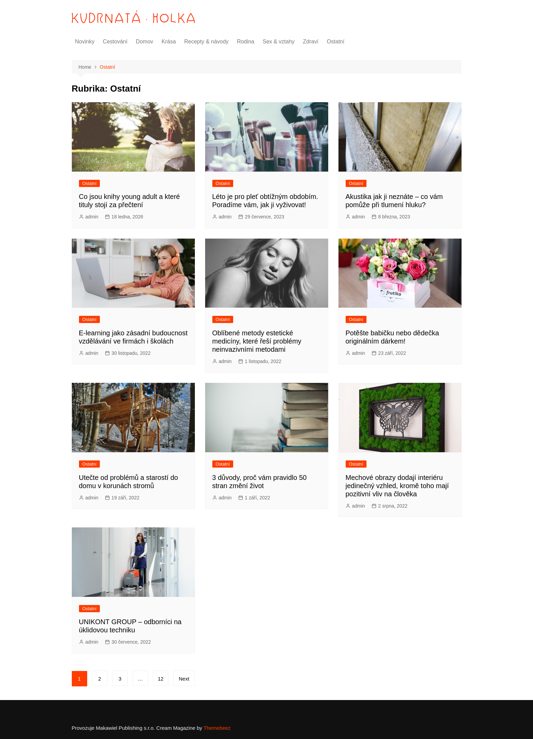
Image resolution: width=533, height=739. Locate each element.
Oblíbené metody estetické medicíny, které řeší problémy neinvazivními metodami (257, 341)
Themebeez (216, 728)
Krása (169, 41)
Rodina (245, 41)
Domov (144, 41)
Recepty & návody (206, 41)
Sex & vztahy (278, 41)
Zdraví (310, 41)
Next (184, 679)
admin (91, 216)
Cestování (115, 41)
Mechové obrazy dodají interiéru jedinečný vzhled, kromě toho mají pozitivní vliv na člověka (397, 486)
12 (160, 679)
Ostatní (336, 41)
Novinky (85, 41)
